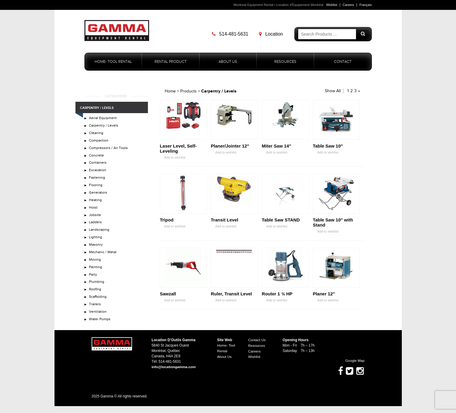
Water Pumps (100, 327)
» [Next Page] (359, 91)
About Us (228, 62)
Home (170, 91)
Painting (96, 273)
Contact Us (257, 347)
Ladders (95, 227)
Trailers (95, 312)
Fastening (97, 180)
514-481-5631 (231, 34)
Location (272, 34)
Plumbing (97, 289)
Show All (333, 91)
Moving (95, 265)
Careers (348, 5)
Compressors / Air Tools (109, 149)
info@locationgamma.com (174, 374)
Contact (343, 62)
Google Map (352, 368)
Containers (98, 165)
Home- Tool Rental (113, 62)
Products (188, 91)
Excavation (98, 172)
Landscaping (99, 235)
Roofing (95, 296)
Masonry (96, 250)
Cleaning (96, 134)
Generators (98, 196)
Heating (95, 203)
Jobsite (95, 219)
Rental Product (170, 62)
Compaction (99, 141)
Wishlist (331, 5)
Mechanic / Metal (103, 258)
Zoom (202, 135)
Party (93, 281)
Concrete (96, 157)
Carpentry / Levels (104, 126)
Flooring (96, 188)
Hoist (93, 211)
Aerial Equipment (103, 118)
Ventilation (98, 320)
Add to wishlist (172, 158)
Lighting (95, 242)
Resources (285, 62)
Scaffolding (98, 304)
